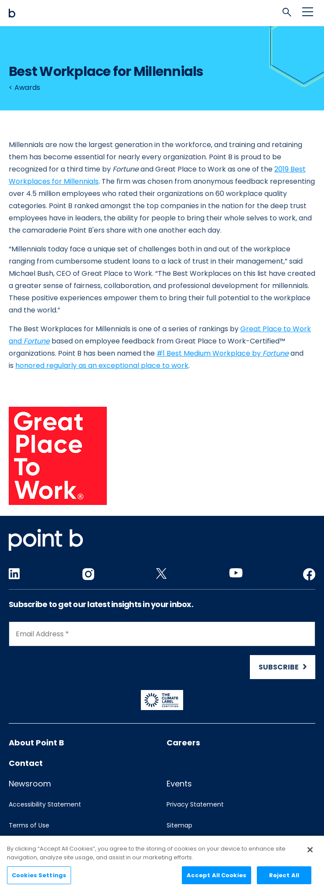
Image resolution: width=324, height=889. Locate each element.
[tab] (289, 14)
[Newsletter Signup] (162, 650)
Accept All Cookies (216, 878)
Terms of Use (29, 825)
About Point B (36, 742)
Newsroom (30, 783)
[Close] (310, 853)
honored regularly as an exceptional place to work (101, 365)
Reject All (284, 878)
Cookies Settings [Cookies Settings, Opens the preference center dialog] (39, 878)
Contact (26, 763)
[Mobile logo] (162, 13)
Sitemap (179, 825)
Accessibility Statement (45, 804)
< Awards (24, 87)
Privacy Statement (195, 804)
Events (179, 783)
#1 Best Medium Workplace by (223, 353)
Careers (183, 742)
